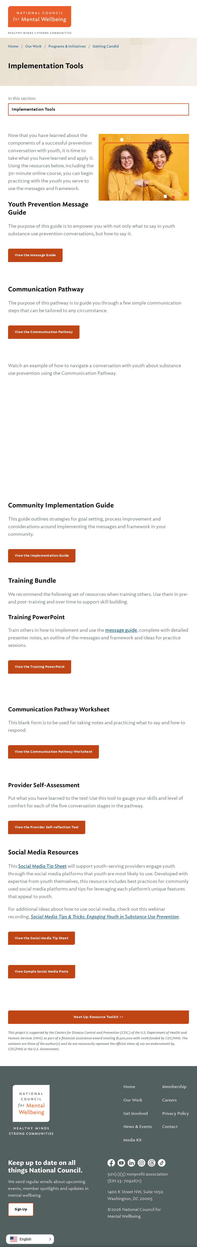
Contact (170, 1126)
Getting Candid (106, 46)
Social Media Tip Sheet (42, 866)
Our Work (33, 46)
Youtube (121, 1163)
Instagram (141, 1163)
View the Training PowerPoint (40, 667)
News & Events (137, 1126)
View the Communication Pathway (44, 332)
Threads (151, 1163)
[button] (30, 1239)
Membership (174, 1086)
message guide (121, 630)
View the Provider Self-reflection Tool (47, 827)
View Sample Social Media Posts (42, 971)
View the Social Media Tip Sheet (41, 938)
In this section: (22, 98)
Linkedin (131, 1163)
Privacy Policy (175, 1113)
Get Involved (135, 1113)
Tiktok (161, 1163)
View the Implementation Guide (42, 555)
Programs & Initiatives (67, 46)
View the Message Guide (35, 255)
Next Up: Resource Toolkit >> (98, 1017)
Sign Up (21, 1209)
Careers (169, 1100)
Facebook (111, 1163)
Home (13, 46)
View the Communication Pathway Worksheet (53, 751)
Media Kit (132, 1140)
